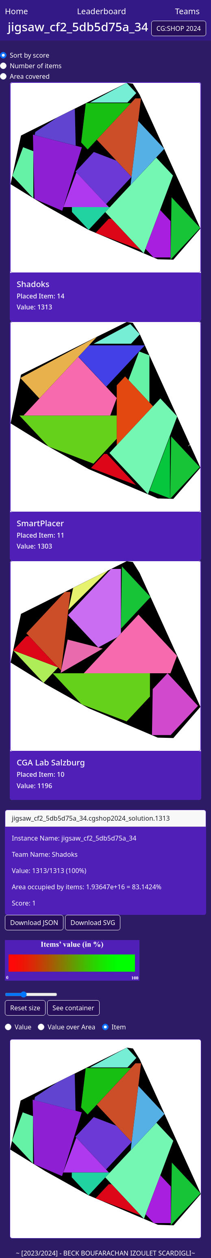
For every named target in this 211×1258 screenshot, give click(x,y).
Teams (187, 11)
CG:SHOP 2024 (179, 28)
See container (73, 1007)
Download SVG (92, 922)
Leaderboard (101, 11)
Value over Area (71, 1026)
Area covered (30, 76)
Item (119, 1026)
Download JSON (34, 922)
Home (16, 11)
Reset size (25, 1007)
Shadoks (64, 854)
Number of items (36, 65)
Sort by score (29, 55)
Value (23, 1026)
